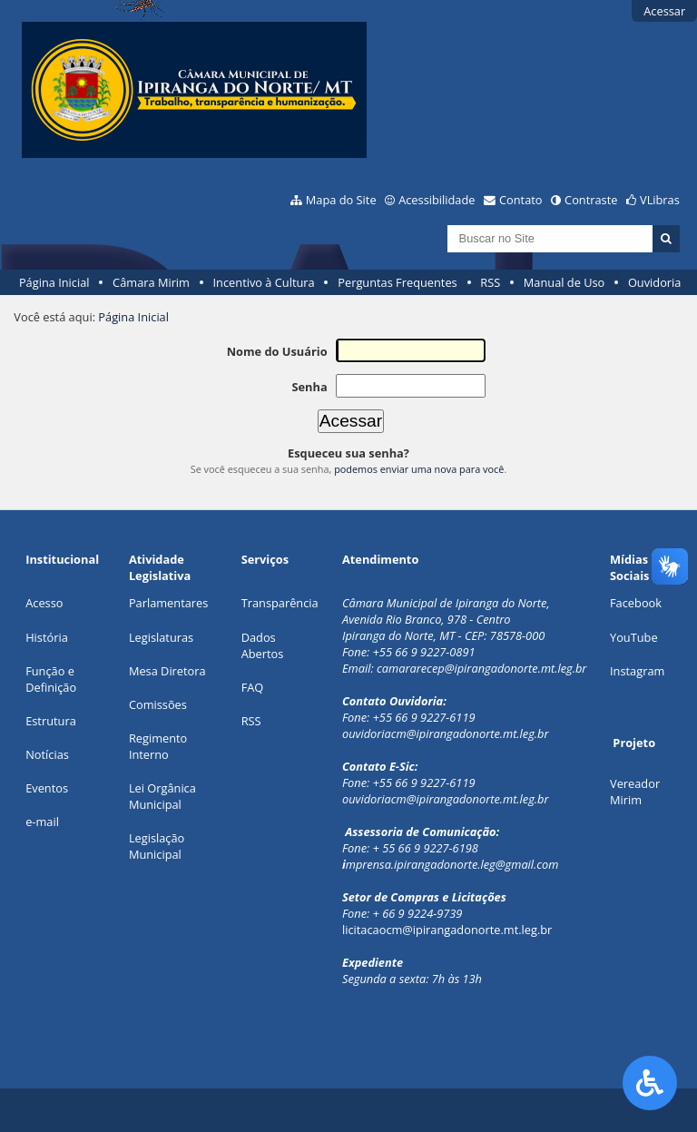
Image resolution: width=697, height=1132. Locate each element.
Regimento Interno (158, 746)
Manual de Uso (564, 282)
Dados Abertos (262, 645)
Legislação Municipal (156, 846)
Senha (309, 387)
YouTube (634, 637)
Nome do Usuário (277, 351)
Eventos (46, 788)
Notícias (47, 754)
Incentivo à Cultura (264, 282)
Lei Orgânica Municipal (162, 796)
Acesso (44, 603)
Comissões (158, 704)
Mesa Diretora (167, 671)
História (46, 637)
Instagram (637, 671)
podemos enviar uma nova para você (419, 469)
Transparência (280, 603)
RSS (490, 282)
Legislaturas (161, 637)
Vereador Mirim (635, 791)
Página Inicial (54, 282)
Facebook (636, 603)
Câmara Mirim (151, 282)
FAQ (252, 687)
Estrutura (50, 721)
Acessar (664, 11)
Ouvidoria (655, 282)
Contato (521, 200)
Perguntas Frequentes (397, 282)
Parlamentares (168, 603)
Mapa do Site (341, 200)
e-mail (42, 821)
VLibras (660, 200)
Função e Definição (50, 679)
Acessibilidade (436, 200)
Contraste (590, 200)
